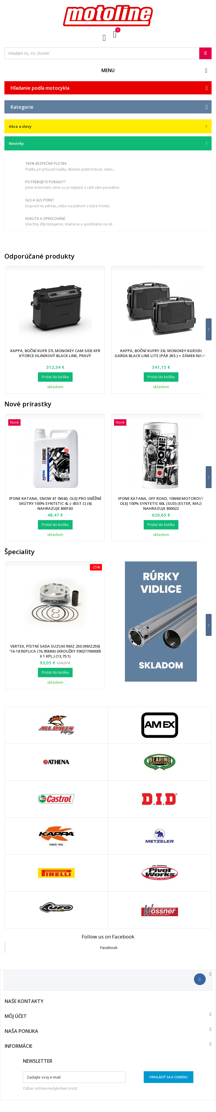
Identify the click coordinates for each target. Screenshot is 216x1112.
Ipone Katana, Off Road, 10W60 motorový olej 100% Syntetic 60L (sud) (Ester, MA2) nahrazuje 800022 (161, 503)
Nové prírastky (27, 403)
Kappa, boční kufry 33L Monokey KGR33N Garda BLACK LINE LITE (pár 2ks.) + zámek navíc (161, 353)
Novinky (16, 143)
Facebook (109, 947)
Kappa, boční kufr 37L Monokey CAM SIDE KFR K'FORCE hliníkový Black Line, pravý (55, 353)
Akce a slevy (20, 126)
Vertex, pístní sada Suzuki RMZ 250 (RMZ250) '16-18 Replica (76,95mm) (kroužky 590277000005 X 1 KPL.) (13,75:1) (55, 651)
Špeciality (19, 551)
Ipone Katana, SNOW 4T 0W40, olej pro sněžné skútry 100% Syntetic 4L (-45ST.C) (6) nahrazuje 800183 (55, 503)
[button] (205, 329)
